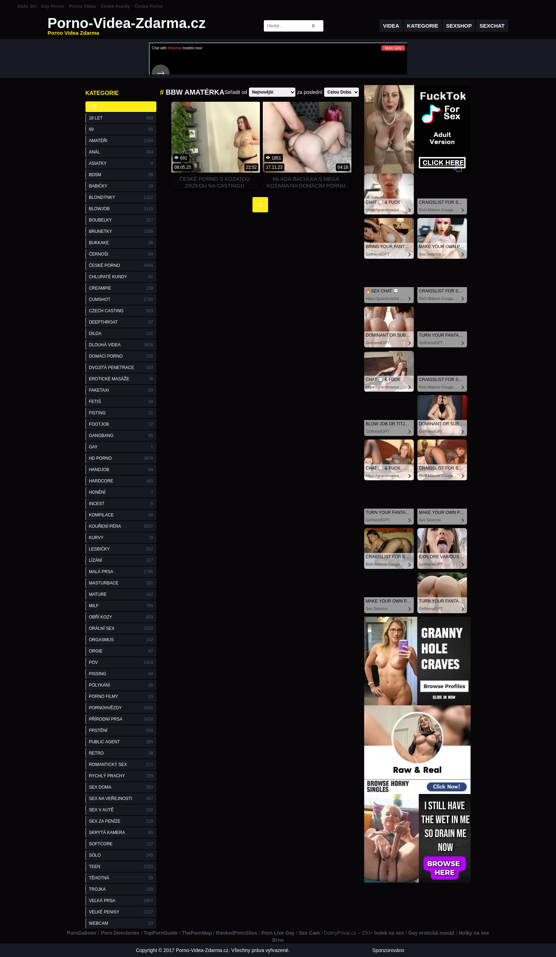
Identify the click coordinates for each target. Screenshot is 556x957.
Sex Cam (309, 933)
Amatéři (121, 140)
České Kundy (115, 6)
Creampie (121, 288)
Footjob (121, 424)
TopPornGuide (161, 933)
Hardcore (121, 480)
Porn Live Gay (278, 933)
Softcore (121, 843)
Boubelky (121, 220)
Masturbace (121, 583)
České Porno (149, 6)
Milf (121, 605)
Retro (121, 753)
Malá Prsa (121, 571)
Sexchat (492, 26)
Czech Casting (121, 310)
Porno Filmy (121, 696)
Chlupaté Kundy (121, 276)
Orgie (121, 651)
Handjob (121, 469)
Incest (121, 503)
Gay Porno (52, 6)
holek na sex (389, 933)
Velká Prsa (121, 900)
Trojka (121, 889)
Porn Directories (120, 933)
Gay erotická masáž (431, 933)
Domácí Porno (121, 356)
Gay (121, 446)
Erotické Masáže (121, 378)
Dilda (121, 333)
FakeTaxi (121, 390)
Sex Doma (121, 787)
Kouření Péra (121, 526)
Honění (121, 492)
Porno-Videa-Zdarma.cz (127, 25)
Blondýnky (121, 197)
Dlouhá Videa (121, 344)
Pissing (121, 673)
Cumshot (121, 299)
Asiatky (121, 163)
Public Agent (121, 741)
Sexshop (459, 26)
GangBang (121, 435)
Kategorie (422, 26)
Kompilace (121, 515)
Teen (121, 866)
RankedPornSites (236, 933)
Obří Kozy (121, 617)
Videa (391, 26)
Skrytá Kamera (121, 832)
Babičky (121, 186)
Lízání (121, 560)
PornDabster (82, 933)
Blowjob (121, 208)
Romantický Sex (121, 764)
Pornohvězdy (121, 707)
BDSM (121, 174)
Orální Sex (121, 628)
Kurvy (121, 537)
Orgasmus (121, 639)
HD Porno (121, 458)
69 (121, 129)
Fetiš (121, 401)
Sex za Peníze (121, 821)
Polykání (121, 685)
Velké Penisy (121, 912)
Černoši (121, 254)
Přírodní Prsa (121, 719)
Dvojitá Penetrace (121, 367)
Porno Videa (82, 6)
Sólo (121, 855)
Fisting (121, 412)
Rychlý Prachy (121, 775)
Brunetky (121, 231)
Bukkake (121, 242)
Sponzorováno (388, 950)
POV (121, 662)
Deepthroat (121, 322)
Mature (121, 594)
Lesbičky (121, 549)
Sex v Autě (121, 809)
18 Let (121, 118)
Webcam (121, 923)
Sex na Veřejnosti (121, 798)
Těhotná (121, 877)
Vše (93, 106)
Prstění (121, 730)
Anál (121, 152)
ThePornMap (197, 933)
